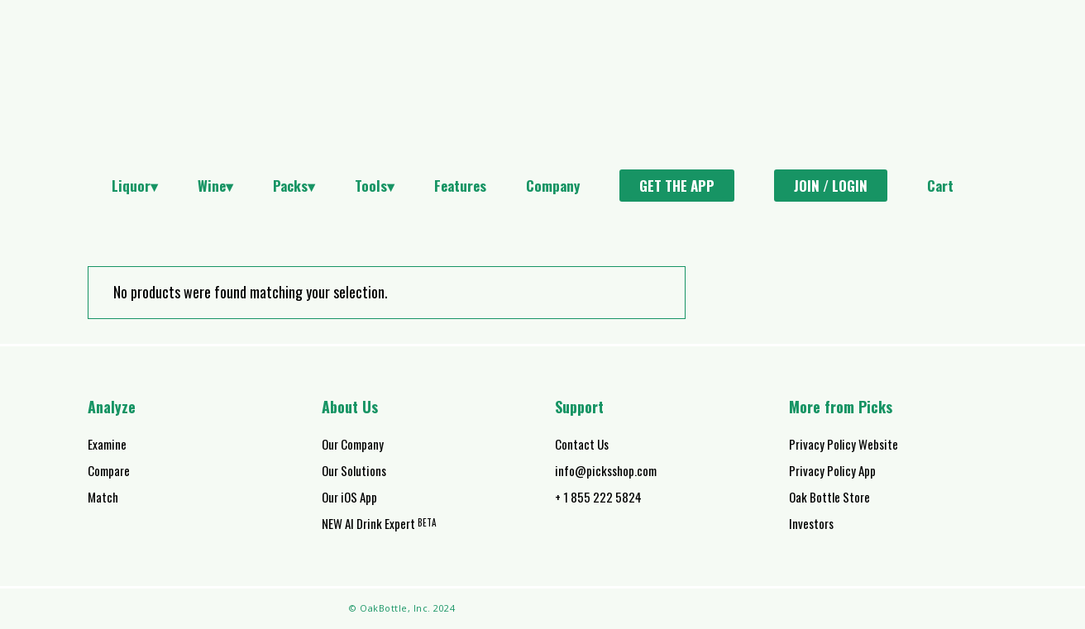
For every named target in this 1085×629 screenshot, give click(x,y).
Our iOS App (349, 497)
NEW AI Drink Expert (379, 523)
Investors (811, 523)
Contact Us (582, 444)
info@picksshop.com (606, 470)
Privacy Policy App (832, 470)
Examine (107, 444)
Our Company (353, 444)
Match (103, 497)
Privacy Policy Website (843, 444)
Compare (109, 470)
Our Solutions (354, 470)
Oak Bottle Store (829, 497)
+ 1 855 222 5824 (598, 497)
